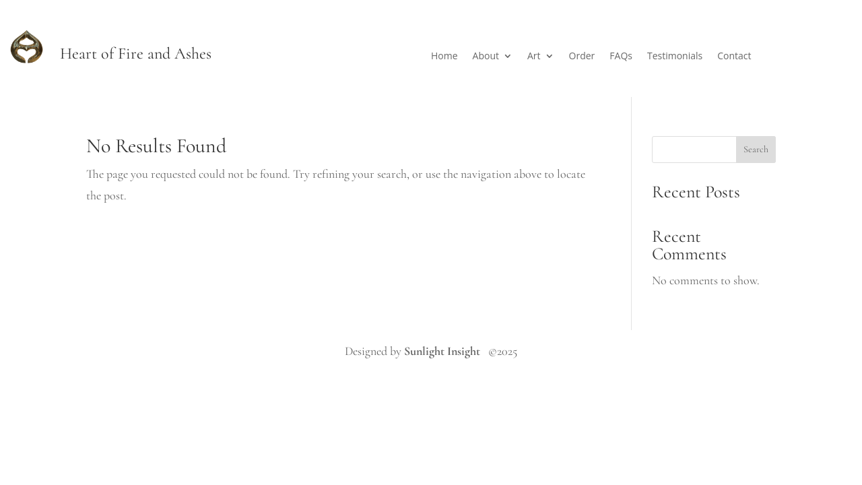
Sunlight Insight (442, 351)
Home (444, 56)
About (486, 56)
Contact (734, 56)
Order (582, 56)
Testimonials (674, 56)
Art (534, 56)
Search (755, 149)
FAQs (620, 56)
